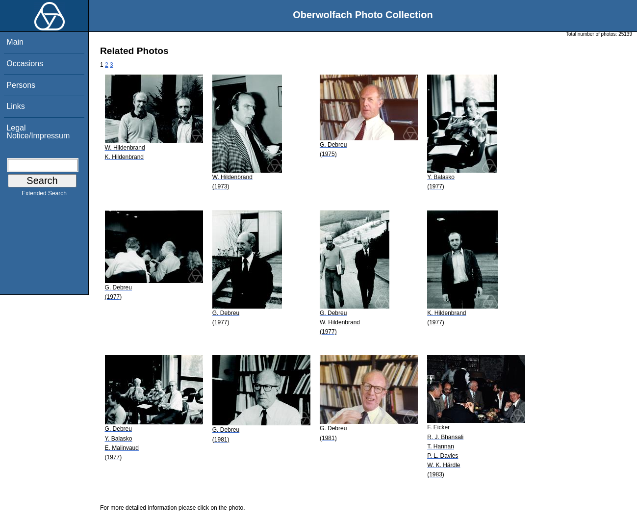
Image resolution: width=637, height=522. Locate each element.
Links (15, 106)
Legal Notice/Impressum (38, 132)
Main (15, 42)
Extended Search (44, 195)
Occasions (24, 63)
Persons (20, 85)
